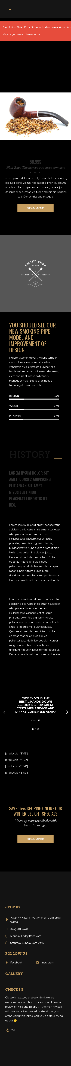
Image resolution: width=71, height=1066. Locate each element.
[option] (35, 274)
